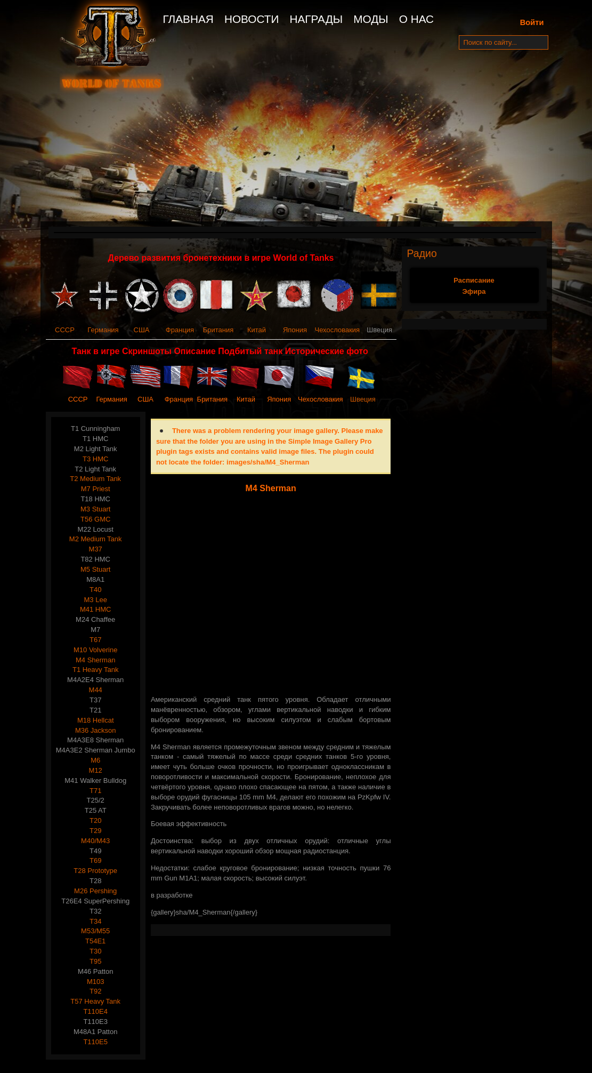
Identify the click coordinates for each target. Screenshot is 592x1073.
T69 (95, 860)
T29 (95, 831)
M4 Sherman (95, 660)
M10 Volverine (95, 650)
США (142, 330)
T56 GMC (95, 519)
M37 (95, 549)
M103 (95, 982)
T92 (95, 991)
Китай (256, 330)
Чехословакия (337, 330)
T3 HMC (95, 459)
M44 (95, 690)
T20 (95, 820)
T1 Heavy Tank (95, 670)
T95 (95, 961)
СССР (65, 330)
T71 (95, 791)
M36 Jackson (95, 730)
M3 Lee (95, 600)
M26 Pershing (95, 891)
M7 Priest (95, 489)
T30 (95, 951)
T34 (95, 921)
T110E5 (95, 1042)
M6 (95, 760)
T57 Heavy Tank (95, 1001)
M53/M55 (95, 931)
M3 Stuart (95, 509)
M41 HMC (95, 609)
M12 (95, 770)
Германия (102, 330)
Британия (218, 330)
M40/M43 (95, 841)
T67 (95, 640)
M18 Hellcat (95, 720)
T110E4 (95, 1011)
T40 (95, 590)
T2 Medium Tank (95, 479)
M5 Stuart (95, 569)
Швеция (363, 399)
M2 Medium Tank (95, 539)
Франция (180, 330)
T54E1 (95, 941)
